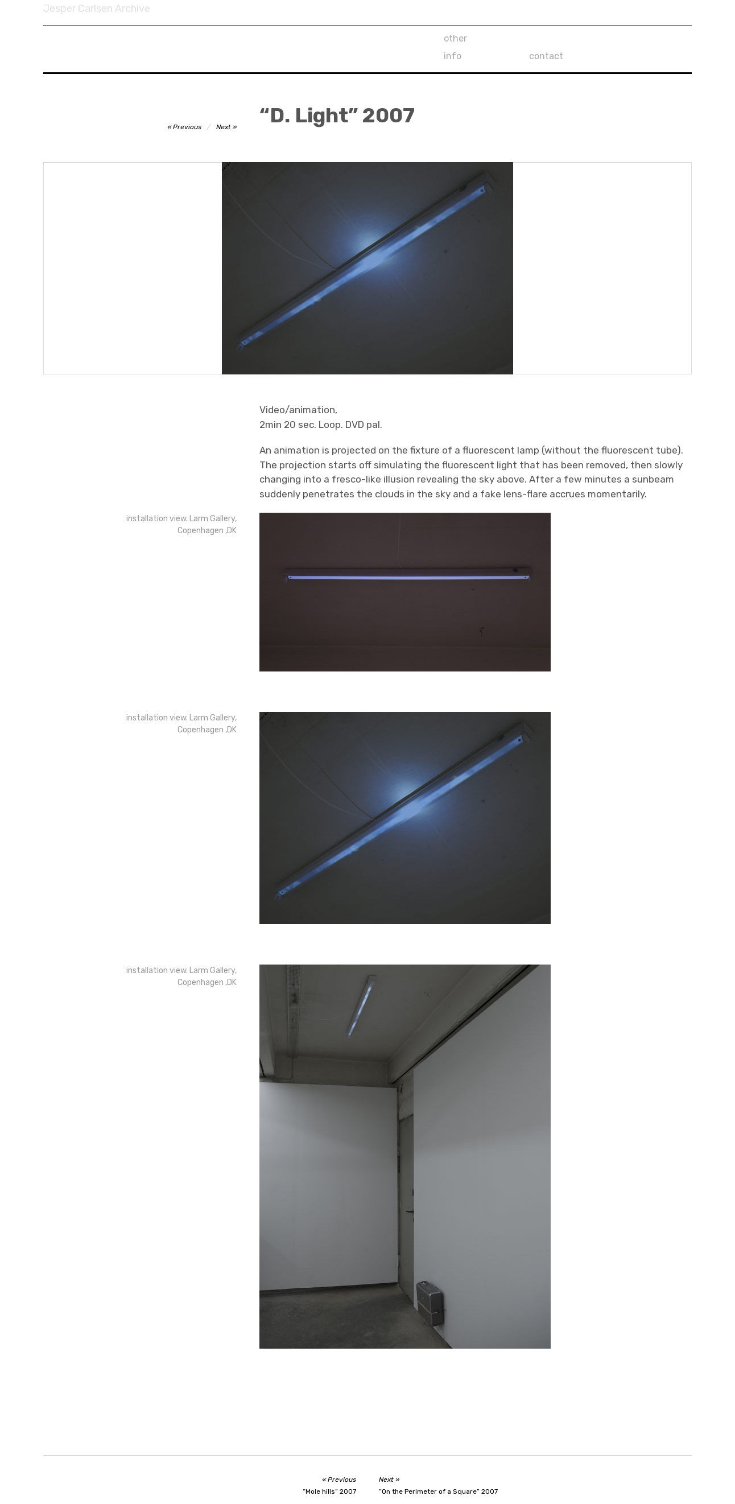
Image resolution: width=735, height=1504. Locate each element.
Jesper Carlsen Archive (96, 8)
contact (632, 38)
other (455, 38)
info (538, 38)
